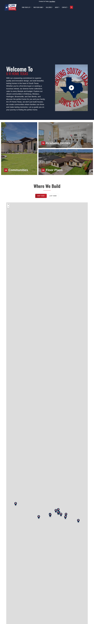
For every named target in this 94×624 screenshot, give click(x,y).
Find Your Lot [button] (26, 7)
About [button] (57, 7)
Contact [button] (64, 7)
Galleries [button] (49, 7)
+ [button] (8, 204)
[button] (71, 7)
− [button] (8, 206)
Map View (41, 195)
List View (53, 195)
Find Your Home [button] (38, 7)
